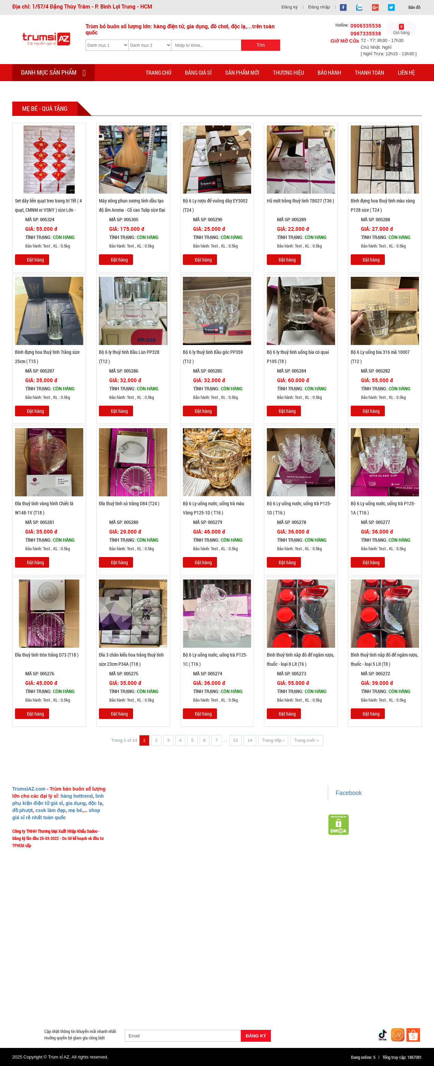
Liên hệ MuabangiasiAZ (142, 820)
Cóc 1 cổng (365, 974)
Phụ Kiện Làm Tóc (211, 974)
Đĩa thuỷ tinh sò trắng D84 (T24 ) (129, 503)
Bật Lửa (403, 982)
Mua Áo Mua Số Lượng (123, 1007)
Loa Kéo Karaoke (318, 990)
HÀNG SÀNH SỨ (339, 966)
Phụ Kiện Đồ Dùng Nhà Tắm (209, 990)
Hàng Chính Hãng (245, 982)
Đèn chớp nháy (298, 974)
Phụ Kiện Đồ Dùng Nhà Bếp (268, 990)
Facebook (349, 793)
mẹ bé (75, 810)
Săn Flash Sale (245, 966)
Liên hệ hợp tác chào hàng (249, 850)
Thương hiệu (288, 72)
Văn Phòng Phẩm (97, 974)
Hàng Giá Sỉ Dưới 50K (36, 999)
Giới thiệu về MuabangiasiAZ (146, 800)
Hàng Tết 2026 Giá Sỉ (203, 966)
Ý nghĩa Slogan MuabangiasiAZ (148, 810)
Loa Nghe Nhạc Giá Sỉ (36, 990)
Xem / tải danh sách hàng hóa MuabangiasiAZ (266, 871)
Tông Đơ (268, 974)
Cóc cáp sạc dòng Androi (142, 982)
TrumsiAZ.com (28, 789)
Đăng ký (289, 7)
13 (235, 740)
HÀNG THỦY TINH (379, 966)
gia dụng (76, 803)
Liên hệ (406, 72)
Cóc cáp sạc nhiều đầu (36, 982)
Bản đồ (413, 7)
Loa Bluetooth (135, 974)
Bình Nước (25, 974)
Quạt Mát (291, 999)
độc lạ (95, 803)
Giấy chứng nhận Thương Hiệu (252, 860)
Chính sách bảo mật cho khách (253, 840)
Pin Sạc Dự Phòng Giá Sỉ (383, 999)
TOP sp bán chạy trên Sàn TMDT (93, 966)
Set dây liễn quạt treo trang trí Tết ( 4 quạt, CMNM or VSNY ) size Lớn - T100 (48, 209)
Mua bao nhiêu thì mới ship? (146, 830)
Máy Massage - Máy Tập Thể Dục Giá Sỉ (238, 999)
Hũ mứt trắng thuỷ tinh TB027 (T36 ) (300, 200)
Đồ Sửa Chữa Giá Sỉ (76, 1007)
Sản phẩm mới (242, 72)
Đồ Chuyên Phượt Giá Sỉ (330, 999)
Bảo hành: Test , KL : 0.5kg (42, 246)
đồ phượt (22, 810)
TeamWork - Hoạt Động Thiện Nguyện (154, 871)
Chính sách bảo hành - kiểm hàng (255, 830)
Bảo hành (329, 72)
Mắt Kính (196, 1007)
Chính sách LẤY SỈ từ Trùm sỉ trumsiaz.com (264, 800)
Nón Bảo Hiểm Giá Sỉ (362, 990)
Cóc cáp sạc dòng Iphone (197, 982)
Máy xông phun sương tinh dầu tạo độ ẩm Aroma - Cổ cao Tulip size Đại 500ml (132, 209)
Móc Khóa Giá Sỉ (79, 999)
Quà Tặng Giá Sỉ (179, 999)
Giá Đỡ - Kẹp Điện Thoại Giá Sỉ (147, 990)
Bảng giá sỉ (198, 72)
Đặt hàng (35, 259)
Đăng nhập (319, 7)
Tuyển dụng (132, 860)
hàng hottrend (77, 796)
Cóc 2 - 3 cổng (334, 974)
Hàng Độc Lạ (282, 982)
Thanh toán (369, 72)
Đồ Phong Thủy (58, 974)
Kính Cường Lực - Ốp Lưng (327, 982)
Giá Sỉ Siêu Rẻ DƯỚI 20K (153, 966)
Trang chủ (158, 72)
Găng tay (111, 999)
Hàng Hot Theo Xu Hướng (291, 966)
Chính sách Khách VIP (141, 880)
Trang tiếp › (273, 740)
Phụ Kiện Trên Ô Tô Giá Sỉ (88, 990)
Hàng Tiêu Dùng (172, 974)
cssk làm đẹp (50, 810)
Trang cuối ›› (306, 740)
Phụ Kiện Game (142, 999)
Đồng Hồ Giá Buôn (33, 1007)
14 (249, 740)
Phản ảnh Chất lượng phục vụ (147, 840)
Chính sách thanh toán (246, 820)
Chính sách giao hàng (245, 810)
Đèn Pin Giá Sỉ (166, 1007)
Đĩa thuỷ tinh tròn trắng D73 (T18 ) (46, 654)
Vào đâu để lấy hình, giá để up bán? (152, 850)
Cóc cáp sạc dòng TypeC (88, 982)
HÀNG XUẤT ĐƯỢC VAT (33, 966)
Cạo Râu (244, 974)
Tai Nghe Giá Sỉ (374, 982)
